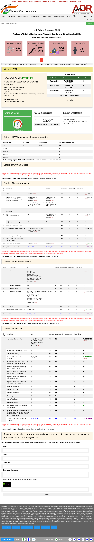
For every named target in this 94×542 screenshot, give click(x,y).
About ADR (89, 19)
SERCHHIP (23, 64)
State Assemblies (23, 16)
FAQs (53, 527)
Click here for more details (69, 95)
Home (3, 16)
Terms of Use (46, 527)
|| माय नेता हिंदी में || (72, 16)
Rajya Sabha (35, 16)
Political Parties (46, 16)
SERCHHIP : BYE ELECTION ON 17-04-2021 (43, 64)
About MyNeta (88, 16)
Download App (49, 539)
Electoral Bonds (59, 16)
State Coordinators (27, 527)
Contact (37, 527)
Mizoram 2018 (13, 64)
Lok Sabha (11, 16)
